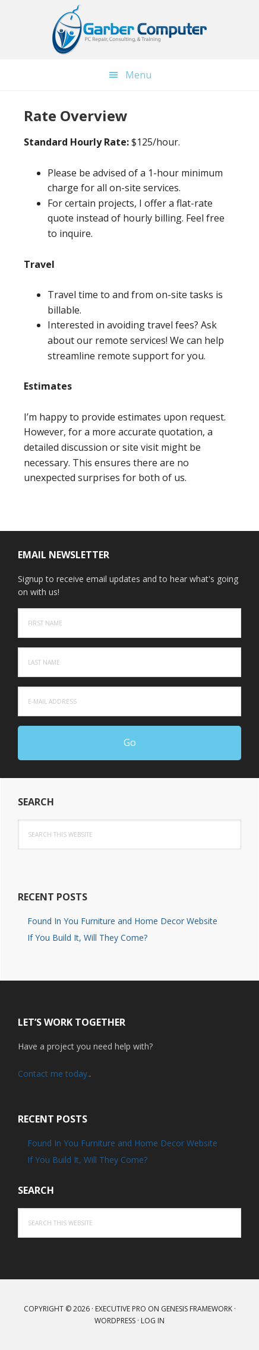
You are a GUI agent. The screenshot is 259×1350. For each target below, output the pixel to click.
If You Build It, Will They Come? (87, 937)
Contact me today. (53, 1073)
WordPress (114, 1321)
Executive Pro (120, 1309)
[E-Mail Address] (129, 701)
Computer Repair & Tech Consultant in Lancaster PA (129, 29)
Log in (153, 1321)
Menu (138, 74)
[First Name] (129, 623)
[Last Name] (129, 662)
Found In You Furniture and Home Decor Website (122, 921)
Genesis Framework (196, 1309)
